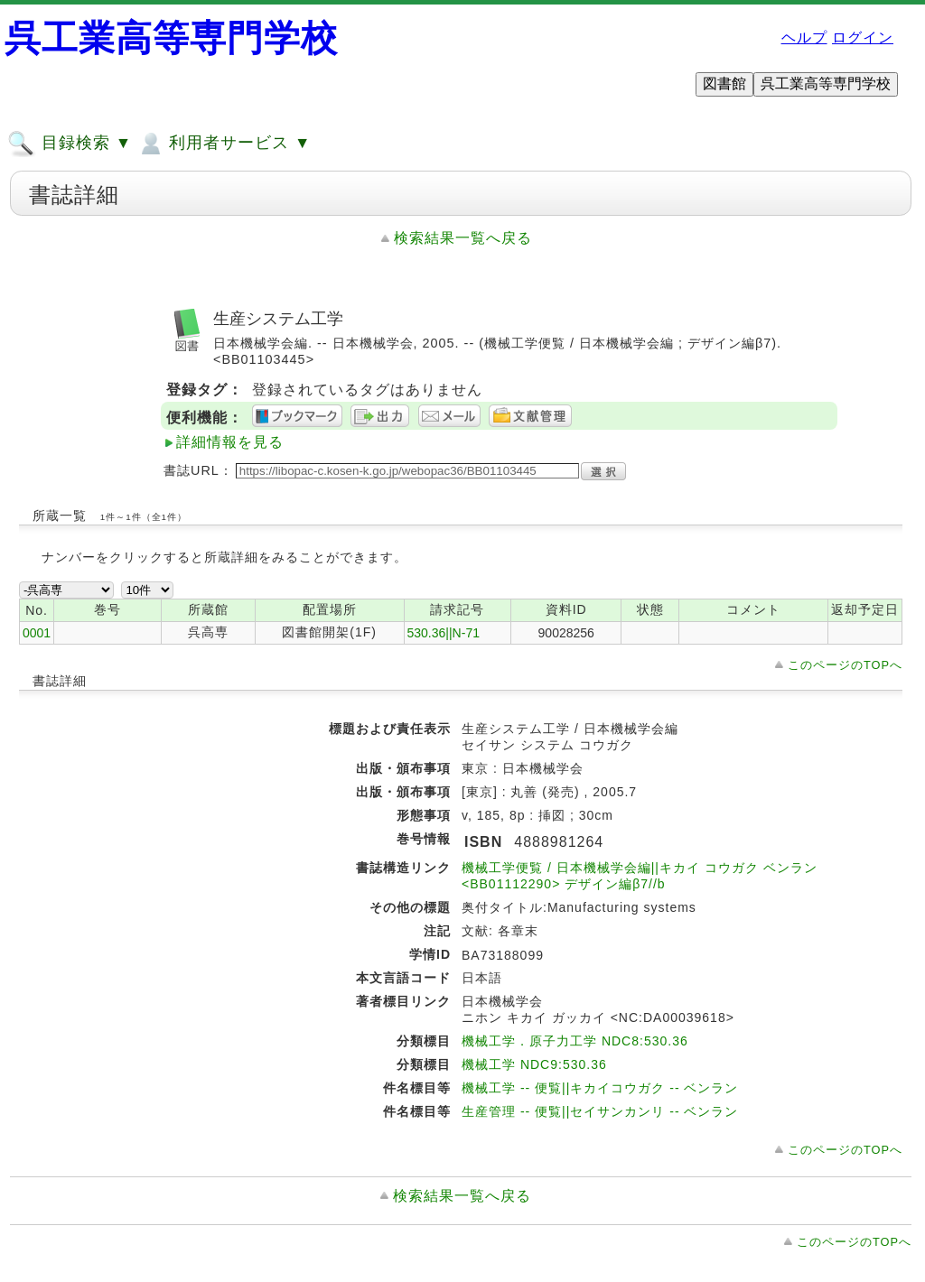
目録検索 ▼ (69, 143)
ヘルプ (804, 37)
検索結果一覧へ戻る (463, 238)
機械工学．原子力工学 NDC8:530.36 (575, 1041)
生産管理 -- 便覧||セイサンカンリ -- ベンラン (600, 1111)
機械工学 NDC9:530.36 (534, 1064)
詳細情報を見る (230, 442)
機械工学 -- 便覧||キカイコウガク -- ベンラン (600, 1088)
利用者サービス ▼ (223, 143)
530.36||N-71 (443, 633)
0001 (37, 633)
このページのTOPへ (845, 665)
